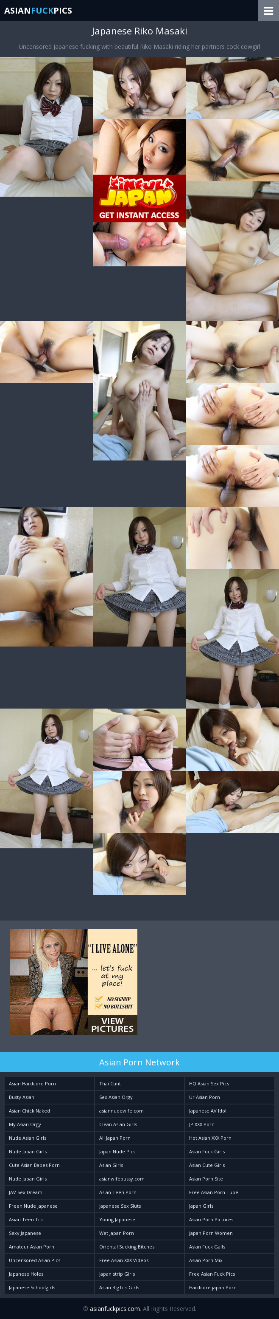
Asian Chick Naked (29, 1110)
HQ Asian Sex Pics (209, 1083)
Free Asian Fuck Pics (212, 1274)
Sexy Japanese (25, 1233)
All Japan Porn (115, 1138)
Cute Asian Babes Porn (34, 1165)
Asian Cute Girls (207, 1165)
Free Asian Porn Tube (213, 1192)
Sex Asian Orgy (116, 1097)
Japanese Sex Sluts (120, 1206)
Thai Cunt (110, 1083)
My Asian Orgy (25, 1124)
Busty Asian (21, 1097)
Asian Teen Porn (118, 1192)
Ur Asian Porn (204, 1097)
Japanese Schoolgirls (32, 1287)
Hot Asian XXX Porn (210, 1138)
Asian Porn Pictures (211, 1219)
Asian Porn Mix (206, 1260)
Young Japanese (117, 1219)
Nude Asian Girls (27, 1138)
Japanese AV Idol (207, 1110)
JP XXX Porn (202, 1124)
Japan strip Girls (117, 1274)
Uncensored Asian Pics (34, 1260)
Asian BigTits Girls (119, 1287)
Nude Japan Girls (28, 1151)
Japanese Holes (26, 1274)
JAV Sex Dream (25, 1192)
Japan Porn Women (211, 1233)
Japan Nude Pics (117, 1151)
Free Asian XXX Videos (123, 1260)
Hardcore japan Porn (213, 1287)
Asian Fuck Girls (207, 1151)
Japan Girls (201, 1206)
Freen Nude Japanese (33, 1206)
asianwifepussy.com (122, 1178)
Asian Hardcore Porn (32, 1083)
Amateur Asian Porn (31, 1246)
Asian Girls (111, 1165)
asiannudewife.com (121, 1110)
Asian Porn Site (206, 1178)
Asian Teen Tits (26, 1219)
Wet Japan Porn (116, 1233)
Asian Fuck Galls (207, 1246)
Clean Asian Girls (118, 1124)
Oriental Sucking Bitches (126, 1246)
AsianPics (38, 10)
